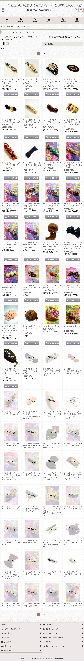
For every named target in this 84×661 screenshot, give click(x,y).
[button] (3, 10)
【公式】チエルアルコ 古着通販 (38, 10)
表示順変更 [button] (47, 44)
